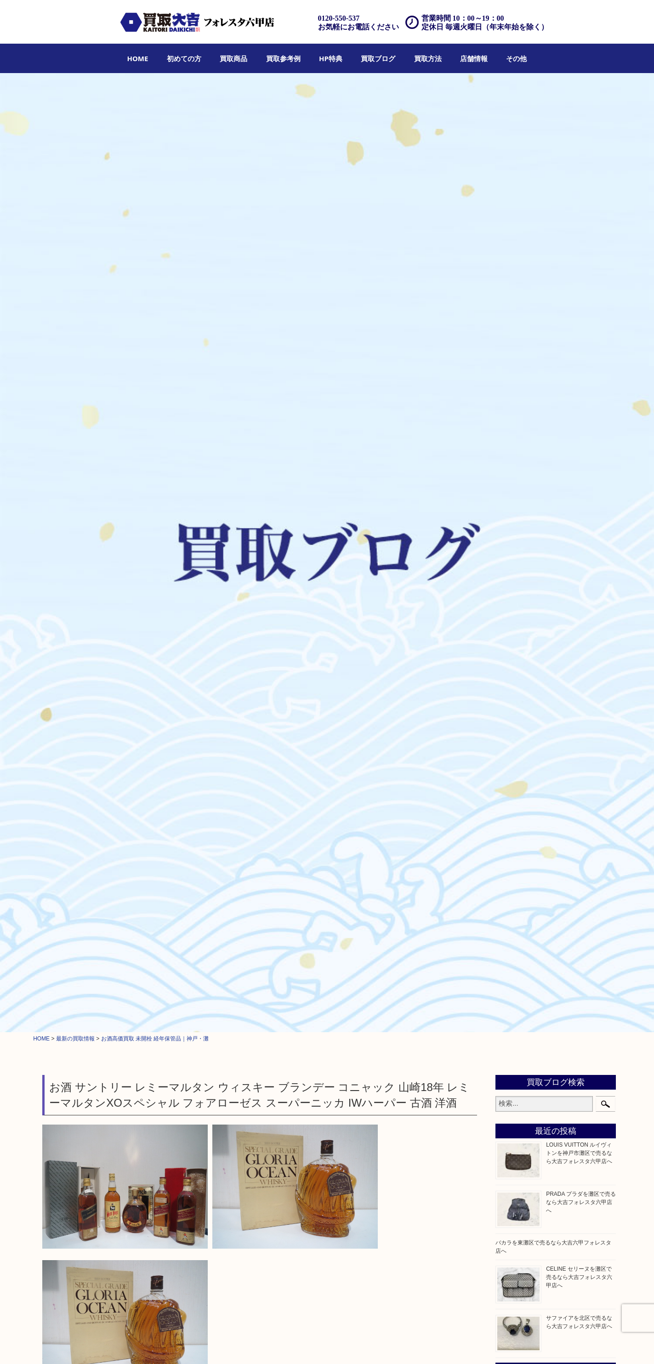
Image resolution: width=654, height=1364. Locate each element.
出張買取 (289, 1344)
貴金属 (513, 471)
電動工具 (516, 725)
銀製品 (513, 506)
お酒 (68, 474)
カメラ (513, 540)
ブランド (516, 517)
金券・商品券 (523, 621)
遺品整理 (346, 1344)
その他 (516, 58)
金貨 (510, 564)
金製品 (513, 494)
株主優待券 (520, 656)
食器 (510, 552)
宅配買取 (318, 1344)
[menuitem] (137, 58)
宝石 (510, 483)
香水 (510, 772)
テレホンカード (526, 644)
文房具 (513, 737)
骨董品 (513, 679)
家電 (510, 702)
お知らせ (516, 841)
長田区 (513, 916)
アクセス (375, 1344)
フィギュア (520, 448)
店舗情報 (474, 58)
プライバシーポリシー (466, 1344)
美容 (510, 795)
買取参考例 (283, 58)
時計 (510, 529)
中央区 (513, 939)
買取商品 (233, 58)
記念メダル (520, 575)
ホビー (513, 818)
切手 (510, 610)
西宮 (510, 905)
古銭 (510, 587)
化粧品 (513, 783)
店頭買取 (260, 1344)
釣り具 (513, 749)
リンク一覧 (554, 1344)
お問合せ (421, 1344)
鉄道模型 (516, 633)
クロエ (513, 436)
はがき (513, 668)
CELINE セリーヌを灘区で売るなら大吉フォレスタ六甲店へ (579, 328)
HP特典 (330, 58)
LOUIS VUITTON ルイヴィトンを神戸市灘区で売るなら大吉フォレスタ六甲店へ (579, 204)
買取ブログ (378, 58)
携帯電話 (516, 807)
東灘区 (513, 928)
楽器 (510, 760)
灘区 (510, 870)
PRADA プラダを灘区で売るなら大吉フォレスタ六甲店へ (581, 253)
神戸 (510, 951)
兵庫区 (513, 962)
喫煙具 (513, 714)
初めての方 (184, 58)
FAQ (398, 1344)
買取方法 (428, 58)
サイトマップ (517, 1344)
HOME (137, 58)
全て (50, 474)
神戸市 (513, 882)
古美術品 (516, 691)
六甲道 (513, 893)
